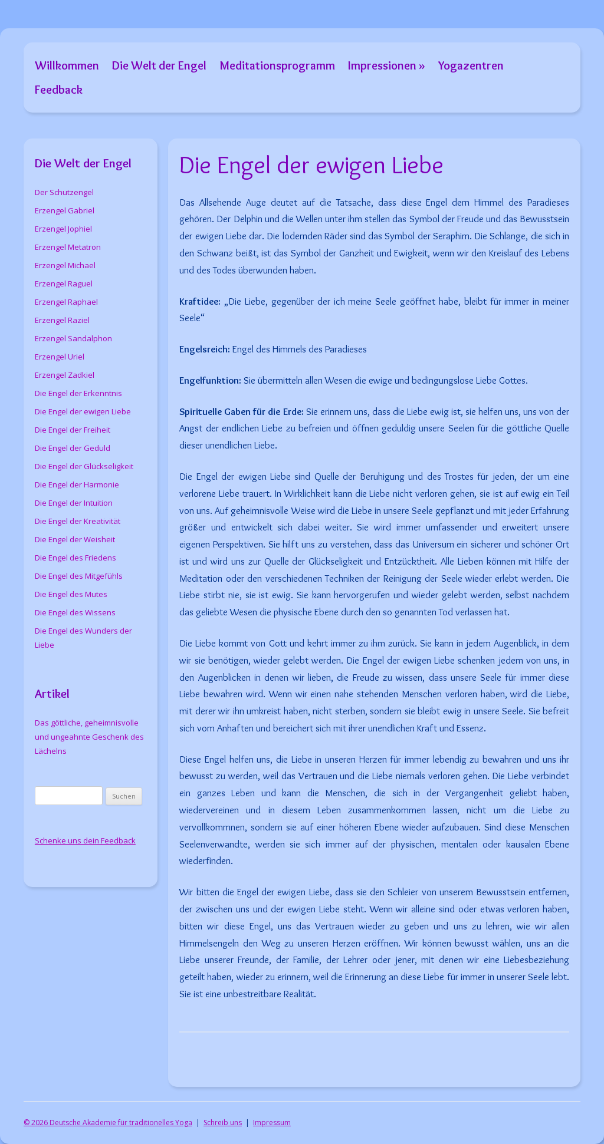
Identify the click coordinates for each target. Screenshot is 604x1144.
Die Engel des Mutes (71, 594)
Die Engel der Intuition (74, 502)
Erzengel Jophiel (63, 228)
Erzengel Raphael (66, 301)
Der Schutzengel (64, 192)
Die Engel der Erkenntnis (78, 393)
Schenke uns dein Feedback (85, 840)
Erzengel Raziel (62, 320)
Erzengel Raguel (64, 283)
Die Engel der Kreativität (77, 521)
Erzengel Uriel (59, 356)
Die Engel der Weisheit (75, 539)
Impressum (272, 1122)
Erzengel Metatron (68, 247)
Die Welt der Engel (159, 65)
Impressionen (382, 65)
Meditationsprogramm (277, 65)
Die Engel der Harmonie (77, 484)
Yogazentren (471, 65)
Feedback (59, 89)
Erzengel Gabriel (64, 210)
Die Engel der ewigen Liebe (83, 411)
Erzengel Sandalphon (73, 338)
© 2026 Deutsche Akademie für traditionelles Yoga (108, 1122)
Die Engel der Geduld (72, 448)
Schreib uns (222, 1122)
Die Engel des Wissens (75, 612)
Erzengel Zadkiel (64, 375)
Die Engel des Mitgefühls (79, 576)
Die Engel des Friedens (75, 557)
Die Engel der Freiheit (72, 429)
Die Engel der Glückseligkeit (84, 466)
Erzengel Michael (65, 265)
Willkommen (67, 65)
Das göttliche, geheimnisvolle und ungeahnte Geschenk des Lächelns (89, 736)
